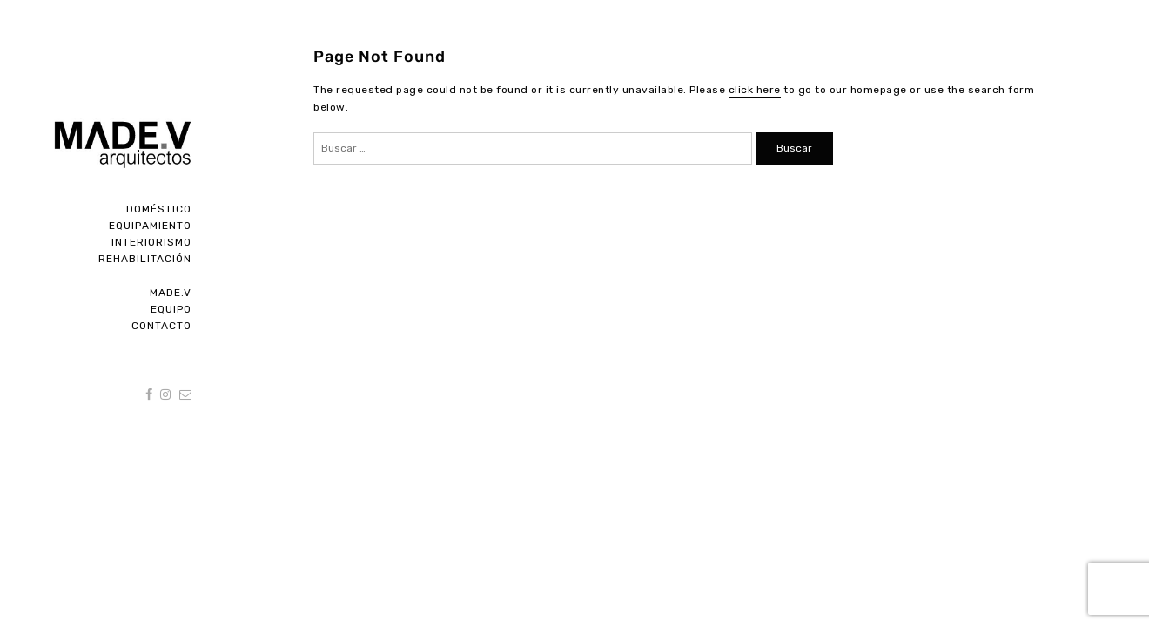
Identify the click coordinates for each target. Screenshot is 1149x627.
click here (755, 90)
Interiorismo (151, 242)
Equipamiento (150, 225)
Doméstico (159, 209)
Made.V (171, 293)
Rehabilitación (145, 259)
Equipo (171, 309)
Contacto (161, 326)
